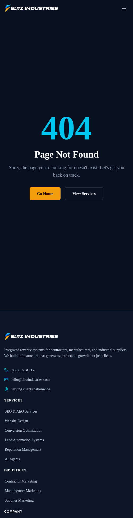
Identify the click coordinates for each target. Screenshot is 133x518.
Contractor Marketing (20, 481)
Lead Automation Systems (24, 440)
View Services (84, 193)
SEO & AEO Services (20, 411)
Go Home (45, 193)
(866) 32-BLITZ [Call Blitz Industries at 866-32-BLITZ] (19, 370)
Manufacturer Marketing (22, 491)
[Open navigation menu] (124, 8)
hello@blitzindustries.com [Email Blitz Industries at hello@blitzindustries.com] (27, 380)
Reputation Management (22, 450)
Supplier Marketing (19, 500)
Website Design (16, 421)
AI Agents (12, 459)
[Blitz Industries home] (31, 8)
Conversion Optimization (23, 430)
